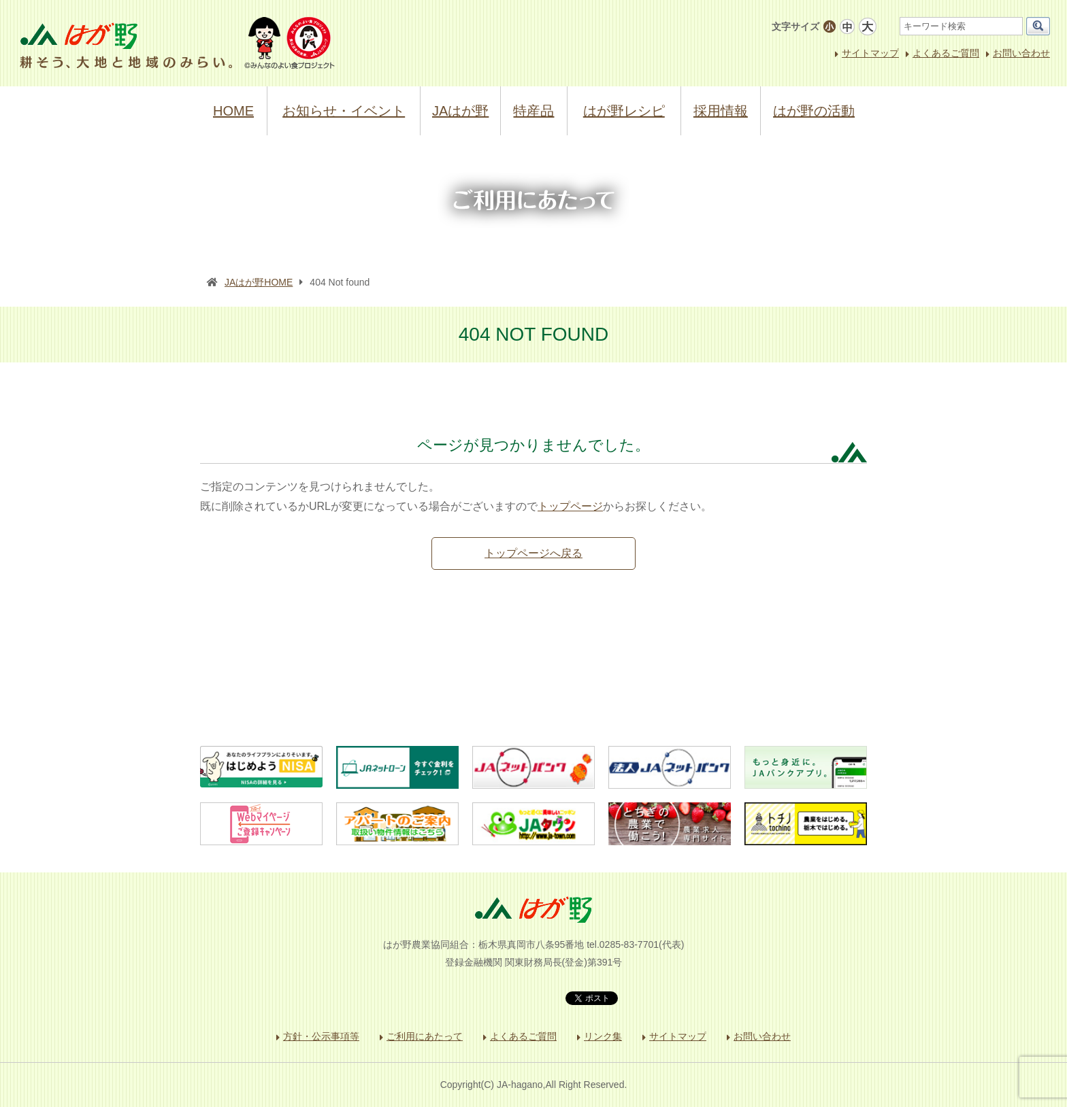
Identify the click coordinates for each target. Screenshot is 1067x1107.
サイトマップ (870, 53)
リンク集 (603, 1036)
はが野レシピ (624, 110)
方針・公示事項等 (321, 1036)
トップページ (570, 506)
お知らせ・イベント (343, 110)
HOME (233, 110)
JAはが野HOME (259, 282)
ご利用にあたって (425, 1036)
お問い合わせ (1021, 53)
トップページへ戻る (533, 553)
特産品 (533, 110)
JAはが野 (460, 110)
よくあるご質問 (946, 53)
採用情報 (720, 110)
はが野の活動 (814, 110)
